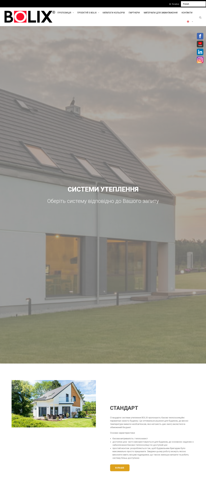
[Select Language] (193, 4)
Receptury (175, 4)
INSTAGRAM (167, 442)
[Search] (200, 17)
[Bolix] (29, 17)
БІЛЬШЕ (119, 172)
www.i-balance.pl (113, 441)
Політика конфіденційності (73, 441)
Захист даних (66, 447)
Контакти (64, 452)
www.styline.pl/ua (114, 444)
